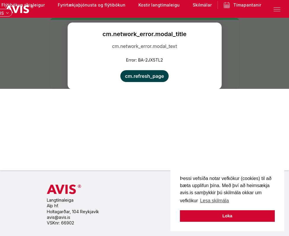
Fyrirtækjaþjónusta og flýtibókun (91, 4)
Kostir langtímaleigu (159, 4)
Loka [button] (227, 215)
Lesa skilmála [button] (214, 200)
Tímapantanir (239, 5)
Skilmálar (202, 4)
